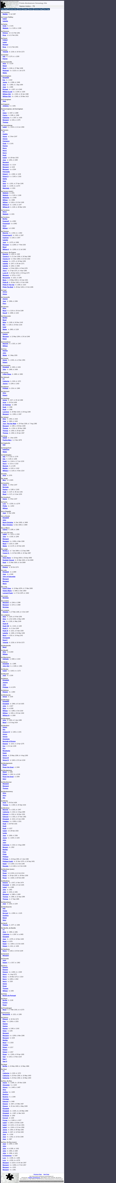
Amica (5, 292)
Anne (4, 402)
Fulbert (5, 40)
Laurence (6, 412)
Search (31, 9)
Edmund (5, 814)
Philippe (5, 388)
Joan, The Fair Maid (9, 423)
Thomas (5, 122)
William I (6, 470)
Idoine (5, 984)
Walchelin (6, 188)
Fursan (5, 1120)
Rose (4, 35)
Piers (4, 303)
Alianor (5, 1087)
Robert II (6, 176)
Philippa (5, 687)
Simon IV (6, 760)
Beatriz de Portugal (9, 995)
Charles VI (6, 259)
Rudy (4, 562)
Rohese (5, 33)
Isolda (5, 833)
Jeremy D (61, 1181)
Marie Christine (8, 522)
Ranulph (5, 866)
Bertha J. (6, 550)
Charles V (6, 256)
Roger (5, 765)
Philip (5, 854)
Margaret (6, 120)
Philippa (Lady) (8, 861)
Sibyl (4, 181)
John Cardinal (49, 1181)
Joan (4, 84)
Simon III (6, 758)
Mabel (5, 66)
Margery (5, 847)
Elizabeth (6, 77)
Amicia (5, 139)
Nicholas (6, 598)
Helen (5, 1031)
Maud (4, 68)
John (4, 353)
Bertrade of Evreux (9, 741)
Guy (4, 746)
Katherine (6, 117)
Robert (5, 362)
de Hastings (7, 405)
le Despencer (7, 1155)
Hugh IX (5, 623)
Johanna (6, 106)
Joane (5, 838)
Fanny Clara (7, 588)
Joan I (5, 270)
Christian (6, 1099)
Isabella (5, 21)
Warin (5, 583)
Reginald (6, 70)
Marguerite (6, 277)
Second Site (34, 1181)
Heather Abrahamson (34, 1177)
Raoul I (5, 640)
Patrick (5, 59)
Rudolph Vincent (8, 560)
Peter (4, 852)
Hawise (5, 146)
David (5, 461)
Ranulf (5, 313)
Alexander (6, 1085)
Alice (4, 63)
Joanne (5, 682)
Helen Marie (7, 558)
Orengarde (6, 638)
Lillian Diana (7, 374)
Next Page (46, 9)
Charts (20, 9)
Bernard (5, 913)
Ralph (5, 339)
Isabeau (5, 261)
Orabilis (5, 1045)
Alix (4, 621)
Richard (5, 44)
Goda (4, 26)
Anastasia (6, 739)
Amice (5, 294)
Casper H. (6, 553)
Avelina (5, 1092)
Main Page (4, 9)
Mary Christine (8, 525)
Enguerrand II (7, 235)
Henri (4, 226)
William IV (6, 715)
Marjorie (5, 466)
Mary (4, 480)
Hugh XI (5, 631)
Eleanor (5, 567)
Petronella (6, 172)
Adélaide (6, 659)
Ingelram (6, 237)
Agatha (5, 134)
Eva (4, 80)
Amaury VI (6, 732)
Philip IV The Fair (8, 285)
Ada (4, 56)
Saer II (5, 1061)
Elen (4, 1021)
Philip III (5, 282)
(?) (3, 110)
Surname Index (13, 9)
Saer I (5, 1059)
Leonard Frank (8, 593)
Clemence (6, 141)
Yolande (5, 52)
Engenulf (6, 221)
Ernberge (6, 1115)
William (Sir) (7, 94)
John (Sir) (6, 666)
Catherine (6, 381)
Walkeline (6, 197)
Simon (5, 696)
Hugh (4, 155)
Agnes (5, 136)
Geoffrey (6, 915)
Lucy (4, 503)
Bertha (5, 219)
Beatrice (5, 1094)
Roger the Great (8, 767)
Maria (4, 280)
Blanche (5, 233)
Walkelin (5, 28)
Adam (5, 113)
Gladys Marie (7, 591)
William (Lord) (7, 92)
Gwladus (6, 821)
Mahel (5, 918)
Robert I (5, 174)
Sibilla (5, 179)
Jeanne (5, 268)
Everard (5, 1118)
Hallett (5, 438)
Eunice (5, 1002)
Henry (5, 148)
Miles (4, 322)
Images (25, 9)
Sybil (4, 186)
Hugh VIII (6, 626)
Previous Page (38, 9)
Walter (5, 73)
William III (6, 207)
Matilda (5, 14)
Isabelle (5, 240)
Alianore (5, 612)
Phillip (5, 506)
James (5, 82)
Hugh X (5, 628)
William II (6, 204)
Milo (4, 325)
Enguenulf (6, 223)
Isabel (5, 19)
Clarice (5, 115)
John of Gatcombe (9, 576)
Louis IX (5, 273)
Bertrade (6, 487)
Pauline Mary (7, 440)
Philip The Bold (8, 287)
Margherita (6, 751)
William (5, 200)
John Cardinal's (29, 1181)
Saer (4, 1057)
